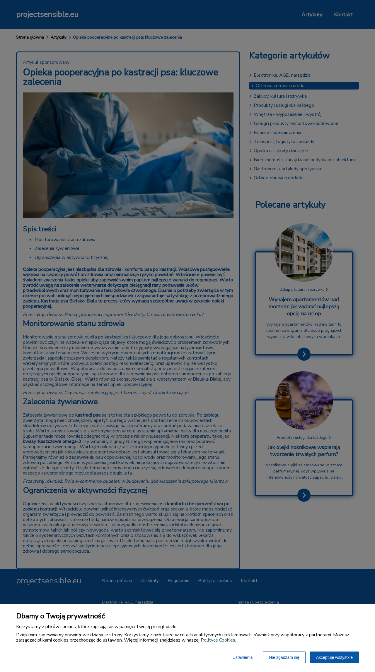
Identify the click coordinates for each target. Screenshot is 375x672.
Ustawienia (243, 657)
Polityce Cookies (218, 640)
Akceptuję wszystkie (334, 657)
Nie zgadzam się (284, 657)
